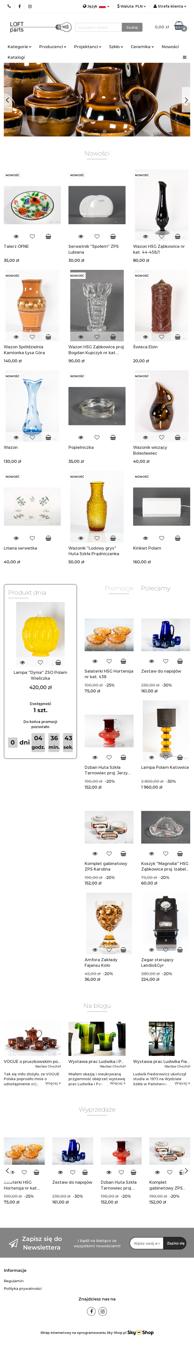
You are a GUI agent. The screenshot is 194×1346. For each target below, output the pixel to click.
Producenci (52, 46)
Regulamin (14, 1281)
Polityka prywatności (23, 1288)
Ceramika (142, 46)
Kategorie (20, 46)
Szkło (116, 46)
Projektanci (88, 46)
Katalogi (16, 57)
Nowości (170, 46)
